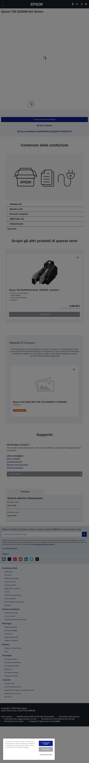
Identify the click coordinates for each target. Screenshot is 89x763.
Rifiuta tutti (45, 749)
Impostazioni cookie (46, 754)
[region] (29, 749)
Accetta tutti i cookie (46, 743)
